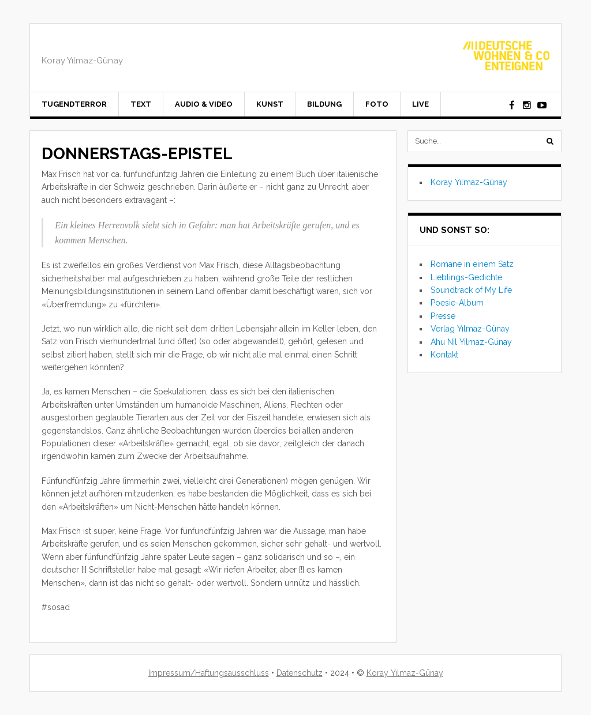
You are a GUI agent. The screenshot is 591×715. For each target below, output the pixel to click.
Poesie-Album (457, 302)
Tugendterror (74, 104)
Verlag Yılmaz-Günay (470, 328)
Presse (443, 316)
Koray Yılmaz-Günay (469, 182)
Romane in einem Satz (472, 264)
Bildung (324, 104)
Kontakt (444, 354)
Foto (376, 104)
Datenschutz (299, 673)
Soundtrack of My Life (471, 290)
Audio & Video (204, 104)
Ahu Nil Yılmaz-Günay (471, 342)
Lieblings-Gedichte (466, 277)
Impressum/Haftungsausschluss (208, 673)
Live (420, 104)
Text (140, 104)
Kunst (269, 104)
